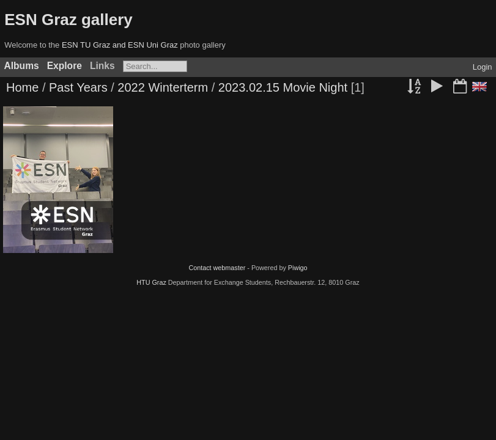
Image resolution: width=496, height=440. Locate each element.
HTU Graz (151, 282)
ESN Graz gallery (68, 19)
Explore (64, 66)
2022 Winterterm (162, 87)
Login (482, 67)
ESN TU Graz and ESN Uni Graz (120, 45)
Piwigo (298, 267)
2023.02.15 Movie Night (282, 87)
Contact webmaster (216, 267)
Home (22, 87)
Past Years (78, 87)
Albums (21, 66)
